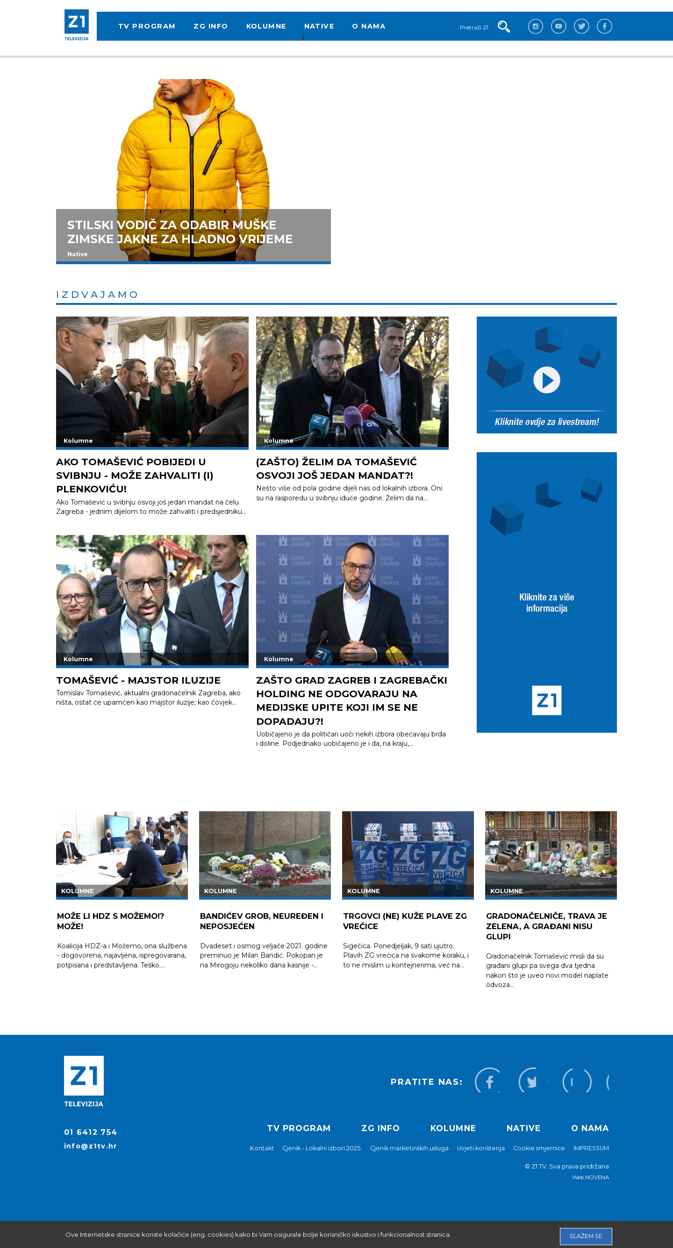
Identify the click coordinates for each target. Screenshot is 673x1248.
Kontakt (253, 1161)
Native (319, 26)
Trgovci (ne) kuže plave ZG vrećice (402, 934)
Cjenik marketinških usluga (403, 1161)
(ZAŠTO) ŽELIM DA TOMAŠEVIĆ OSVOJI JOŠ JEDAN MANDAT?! (348, 468)
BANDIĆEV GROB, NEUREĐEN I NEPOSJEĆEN (264, 934)
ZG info (210, 26)
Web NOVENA (589, 1190)
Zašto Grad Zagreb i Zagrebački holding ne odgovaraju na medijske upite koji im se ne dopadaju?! (340, 707)
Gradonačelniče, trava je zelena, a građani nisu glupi (549, 939)
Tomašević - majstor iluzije (150, 679)
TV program (147, 26)
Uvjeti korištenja (476, 1161)
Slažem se (585, 1234)
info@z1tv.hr (92, 1161)
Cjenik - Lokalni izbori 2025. (313, 1161)
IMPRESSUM (590, 1161)
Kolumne (266, 26)
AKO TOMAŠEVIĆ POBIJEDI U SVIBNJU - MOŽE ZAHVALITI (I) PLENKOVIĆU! (146, 475)
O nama (369, 26)
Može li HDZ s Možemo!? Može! (116, 934)
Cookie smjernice (536, 1161)
